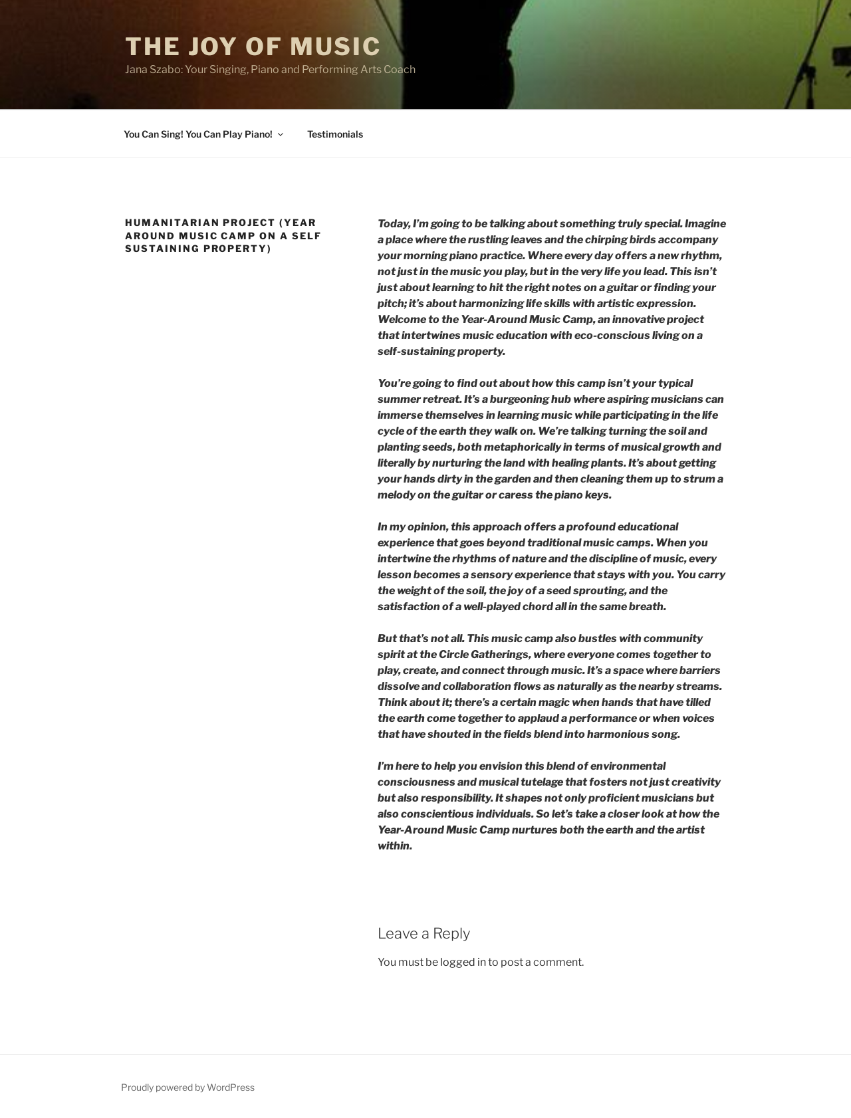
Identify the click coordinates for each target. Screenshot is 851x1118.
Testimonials (335, 134)
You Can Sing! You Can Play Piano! (204, 134)
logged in (463, 962)
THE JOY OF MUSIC (253, 46)
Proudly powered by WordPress (188, 1087)
